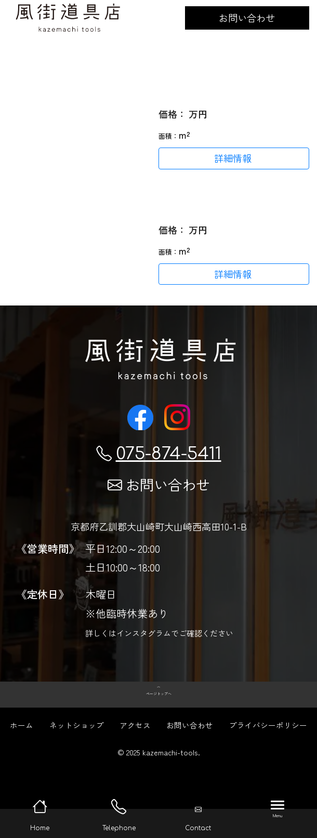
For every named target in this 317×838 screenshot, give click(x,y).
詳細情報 (233, 158)
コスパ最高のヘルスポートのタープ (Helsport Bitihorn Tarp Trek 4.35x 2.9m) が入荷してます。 (231, 76)
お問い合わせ (247, 17)
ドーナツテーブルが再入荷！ (219, 204)
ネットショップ (76, 754)
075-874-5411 (158, 453)
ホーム (21, 754)
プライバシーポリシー (268, 754)
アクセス (135, 754)
